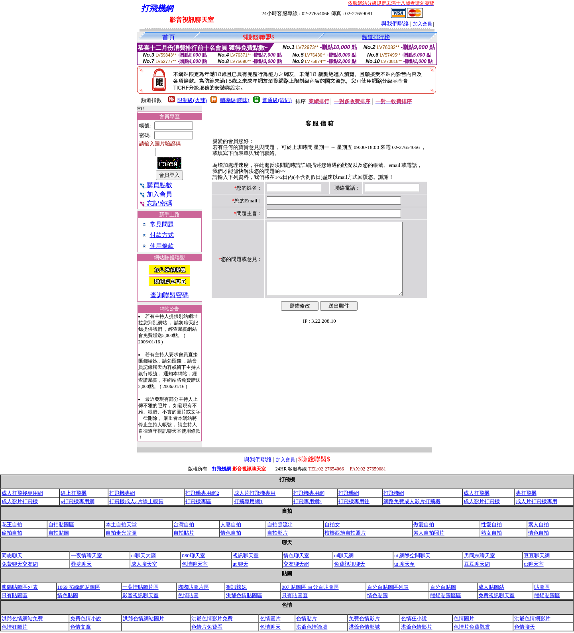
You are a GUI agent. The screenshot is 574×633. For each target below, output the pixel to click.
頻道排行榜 (376, 37)
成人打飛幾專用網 (22, 493)
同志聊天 (12, 556)
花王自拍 (12, 524)
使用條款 (162, 246)
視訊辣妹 (236, 587)
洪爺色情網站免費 (22, 618)
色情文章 (80, 627)
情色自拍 (230, 533)
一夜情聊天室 (86, 556)
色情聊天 (270, 627)
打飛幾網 (348, 493)
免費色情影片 (364, 618)
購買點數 (155, 185)
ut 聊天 (240, 564)
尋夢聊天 (81, 564)
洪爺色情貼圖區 (244, 595)
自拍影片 (277, 533)
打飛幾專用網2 (202, 493)
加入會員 (422, 24)
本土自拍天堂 (121, 524)
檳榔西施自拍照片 (345, 533)
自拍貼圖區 (61, 524)
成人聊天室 (144, 564)
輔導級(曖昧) (235, 100)
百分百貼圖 (443, 587)
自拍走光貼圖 (121, 533)
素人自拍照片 (428, 533)
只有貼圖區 (15, 595)
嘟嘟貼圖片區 (193, 587)
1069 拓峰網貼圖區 (78, 587)
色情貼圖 (188, 595)
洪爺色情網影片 (532, 618)
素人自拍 (538, 524)
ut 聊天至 (404, 564)
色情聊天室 (195, 564)
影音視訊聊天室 (140, 595)
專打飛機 (526, 493)
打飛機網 (393, 493)
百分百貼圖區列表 (388, 587)
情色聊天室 (296, 556)
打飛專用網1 (248, 501)
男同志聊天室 (479, 556)
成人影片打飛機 (20, 501)
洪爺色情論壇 (311, 627)
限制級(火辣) (192, 100)
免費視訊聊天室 (496, 595)
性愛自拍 (491, 524)
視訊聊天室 (246, 556)
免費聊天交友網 (20, 564)
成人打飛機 (476, 493)
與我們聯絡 (395, 24)
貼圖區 (542, 587)
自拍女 (332, 524)
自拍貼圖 (58, 533)
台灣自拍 (183, 524)
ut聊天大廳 (143, 556)
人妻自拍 (230, 524)
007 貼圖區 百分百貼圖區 (310, 587)
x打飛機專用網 (77, 501)
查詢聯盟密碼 (169, 295)
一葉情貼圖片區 (140, 587)
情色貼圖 (67, 595)
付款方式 (162, 235)
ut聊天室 (533, 564)
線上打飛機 (73, 493)
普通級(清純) (277, 100)
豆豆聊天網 (537, 556)
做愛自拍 (423, 524)
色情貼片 (306, 618)
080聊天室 (193, 556)
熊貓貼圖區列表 (20, 587)
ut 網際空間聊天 (412, 556)
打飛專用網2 (307, 501)
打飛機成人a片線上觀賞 (136, 501)
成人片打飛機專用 (254, 493)
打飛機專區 (198, 501)
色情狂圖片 (15, 627)
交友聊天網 (296, 564)
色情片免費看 (206, 627)
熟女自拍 (491, 533)
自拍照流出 (280, 524)
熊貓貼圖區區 (445, 595)
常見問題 (162, 224)
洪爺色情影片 (416, 627)
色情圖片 (270, 618)
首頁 (168, 37)
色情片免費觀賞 (472, 627)
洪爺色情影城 (364, 627)
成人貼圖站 (491, 587)
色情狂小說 (414, 618)
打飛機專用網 (308, 493)
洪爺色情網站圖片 (143, 618)
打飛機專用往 (354, 501)
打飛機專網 (122, 493)
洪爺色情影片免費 (212, 618)
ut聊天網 (344, 556)
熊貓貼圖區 (547, 595)
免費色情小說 (85, 618)
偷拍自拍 (12, 533)
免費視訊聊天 (349, 564)
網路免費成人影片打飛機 (411, 501)
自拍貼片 (183, 533)
